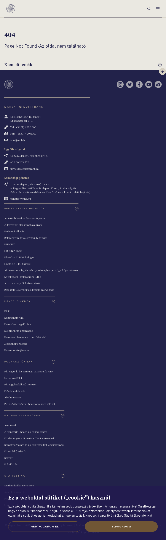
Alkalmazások (12, 397)
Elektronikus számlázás (18, 330)
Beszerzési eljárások (16, 350)
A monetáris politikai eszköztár (23, 283)
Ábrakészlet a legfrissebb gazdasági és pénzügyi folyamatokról (41, 270)
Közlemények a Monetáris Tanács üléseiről (29, 438)
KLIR (7, 311)
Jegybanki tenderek (15, 343)
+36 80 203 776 (19, 162)
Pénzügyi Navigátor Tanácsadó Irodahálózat (29, 404)
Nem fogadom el (45, 526)
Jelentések (10, 425)
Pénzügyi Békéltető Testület (20, 384)
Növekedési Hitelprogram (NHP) (22, 276)
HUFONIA (9, 244)
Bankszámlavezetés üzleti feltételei (25, 337)
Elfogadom (121, 526)
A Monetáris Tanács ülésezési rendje (25, 431)
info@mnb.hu (18, 140)
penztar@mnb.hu (20, 198)
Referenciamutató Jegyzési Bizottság (25, 237)
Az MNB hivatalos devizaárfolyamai (24, 218)
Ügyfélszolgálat (13, 378)
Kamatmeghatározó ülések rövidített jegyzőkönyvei (34, 444)
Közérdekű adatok (15, 451)
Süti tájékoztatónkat (138, 515)
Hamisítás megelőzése (17, 324)
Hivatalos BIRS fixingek (17, 263)
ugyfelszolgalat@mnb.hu (24, 168)
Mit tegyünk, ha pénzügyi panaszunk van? (28, 371)
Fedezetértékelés (14, 231)
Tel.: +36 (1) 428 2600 (23, 127)
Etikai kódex (11, 464)
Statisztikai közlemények (19, 485)
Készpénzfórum (14, 317)
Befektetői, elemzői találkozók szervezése (29, 289)
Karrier (8, 457)
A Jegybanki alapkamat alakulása (23, 224)
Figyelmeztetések (14, 391)
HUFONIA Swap (13, 250)
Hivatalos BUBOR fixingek (19, 257)
